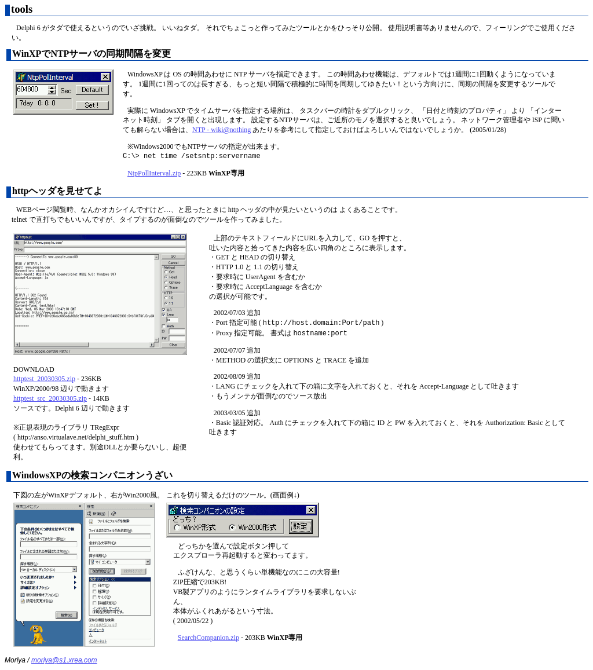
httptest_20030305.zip (44, 379)
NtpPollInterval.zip (154, 173)
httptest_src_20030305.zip (50, 398)
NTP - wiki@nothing (221, 130)
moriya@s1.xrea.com (64, 660)
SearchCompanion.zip (208, 638)
